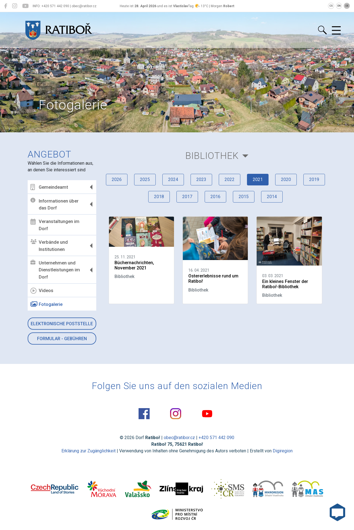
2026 (117, 179)
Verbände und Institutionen (49, 245)
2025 (145, 179)
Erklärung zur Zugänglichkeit (88, 450)
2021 (258, 179)
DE (346, 5)
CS (331, 5)
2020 (286, 179)
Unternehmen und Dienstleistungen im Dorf (55, 270)
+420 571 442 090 (216, 437)
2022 (230, 179)
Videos (41, 291)
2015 (244, 196)
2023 (201, 179)
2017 (187, 196)
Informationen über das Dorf (54, 204)
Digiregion (283, 450)
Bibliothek (212, 155)
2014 (272, 196)
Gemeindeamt (49, 187)
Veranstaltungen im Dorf (54, 225)
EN (339, 5)
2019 (314, 179)
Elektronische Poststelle (62, 323)
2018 (159, 196)
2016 (215, 196)
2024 (173, 179)
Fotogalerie (46, 304)
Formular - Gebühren (62, 338)
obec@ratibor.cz (179, 437)
